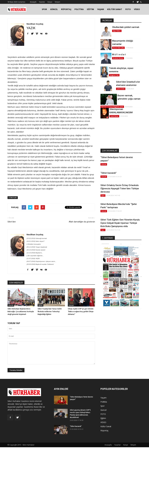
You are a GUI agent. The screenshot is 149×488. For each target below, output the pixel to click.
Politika (103, 401)
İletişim (57, 2)
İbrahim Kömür (118, 58)
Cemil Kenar (114, 116)
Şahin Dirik (121, 89)
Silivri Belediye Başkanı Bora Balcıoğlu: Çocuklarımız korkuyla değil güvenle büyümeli (21, 311)
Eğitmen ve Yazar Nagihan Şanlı (112, 107)
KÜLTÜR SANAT (114, 9)
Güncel (10, 305)
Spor (103, 195)
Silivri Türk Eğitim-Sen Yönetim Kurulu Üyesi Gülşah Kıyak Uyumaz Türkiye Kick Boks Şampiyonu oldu (120, 223)
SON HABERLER (16, 283)
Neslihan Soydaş (35, 23)
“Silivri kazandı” (108, 173)
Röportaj (104, 430)
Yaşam (103, 397)
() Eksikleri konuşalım (34, 244)
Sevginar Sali (114, 75)
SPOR (44, 9)
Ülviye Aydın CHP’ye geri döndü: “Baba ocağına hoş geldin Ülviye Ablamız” (81, 311)
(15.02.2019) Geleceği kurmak (37, 238)
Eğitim (40, 305)
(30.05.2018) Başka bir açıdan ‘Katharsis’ (40, 264)
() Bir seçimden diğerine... (35, 255)
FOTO (128, 9)
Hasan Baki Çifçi (118, 48)
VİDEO (137, 9)
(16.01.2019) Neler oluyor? (35, 241)
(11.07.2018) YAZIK (33, 258)
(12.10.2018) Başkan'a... (35, 253)
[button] (140, 2)
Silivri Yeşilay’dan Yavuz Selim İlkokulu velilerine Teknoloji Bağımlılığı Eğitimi (50, 311)
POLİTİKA (79, 9)
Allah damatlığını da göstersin (82, 221)
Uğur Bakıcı (117, 31)
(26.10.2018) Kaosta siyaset (36, 250)
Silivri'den (12, 221)
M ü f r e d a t (119, 54)
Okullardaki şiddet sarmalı (125, 27)
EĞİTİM (90, 9)
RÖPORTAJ (66, 9)
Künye (50, 2)
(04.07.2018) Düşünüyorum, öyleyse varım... (41, 261)
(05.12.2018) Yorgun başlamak (37, 247)
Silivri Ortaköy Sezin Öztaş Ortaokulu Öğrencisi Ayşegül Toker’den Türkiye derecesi (119, 188)
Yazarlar (42, 2)
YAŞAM (100, 9)
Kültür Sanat (105, 426)
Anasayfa (33, 2)
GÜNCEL (54, 9)
